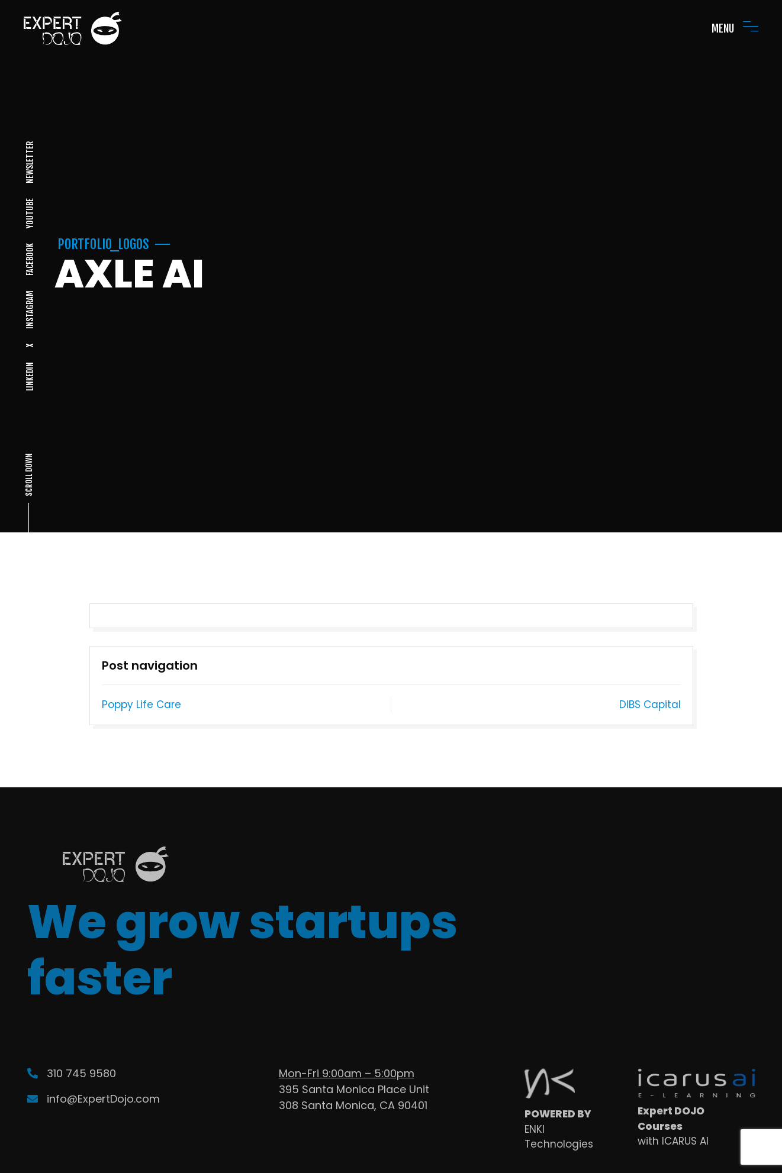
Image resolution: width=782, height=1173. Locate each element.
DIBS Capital (650, 704)
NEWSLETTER (29, 162)
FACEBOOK (29, 259)
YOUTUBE (29, 213)
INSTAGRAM (29, 309)
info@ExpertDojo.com (93, 1098)
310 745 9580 (71, 1073)
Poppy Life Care (141, 704)
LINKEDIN (29, 376)
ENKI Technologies (558, 1137)
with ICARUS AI (673, 1141)
